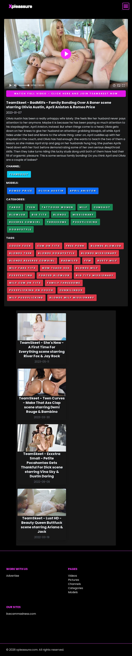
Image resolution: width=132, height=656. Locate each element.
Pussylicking (85, 222)
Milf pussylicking (26, 297)
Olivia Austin (51, 190)
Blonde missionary (99, 253)
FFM (87, 260)
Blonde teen (20, 253)
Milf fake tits (22, 268)
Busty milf (107, 260)
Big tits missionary (95, 275)
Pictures (73, 580)
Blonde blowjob (106, 245)
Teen (31, 207)
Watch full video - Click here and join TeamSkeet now (66, 93)
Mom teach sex (56, 268)
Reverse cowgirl (25, 222)
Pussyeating (21, 275)
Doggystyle (20, 229)
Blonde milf (87, 268)
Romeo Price (20, 190)
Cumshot (102, 207)
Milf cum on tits (25, 282)
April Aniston (83, 190)
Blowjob (17, 214)
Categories (75, 588)
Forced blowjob (54, 275)
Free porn (75, 245)
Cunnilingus (71, 290)
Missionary (83, 214)
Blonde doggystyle (56, 253)
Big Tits (39, 214)
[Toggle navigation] (125, 6)
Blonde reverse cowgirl (32, 260)
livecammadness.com (21, 614)
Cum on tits (48, 245)
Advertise (12, 576)
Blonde (60, 214)
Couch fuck (20, 245)
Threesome (57, 222)
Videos (72, 576)
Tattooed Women (58, 207)
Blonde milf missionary (72, 297)
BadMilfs (69, 260)
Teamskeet (19, 174)
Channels (74, 584)
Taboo (15, 207)
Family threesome (63, 282)
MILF (83, 207)
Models (73, 592)
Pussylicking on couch (31, 290)
